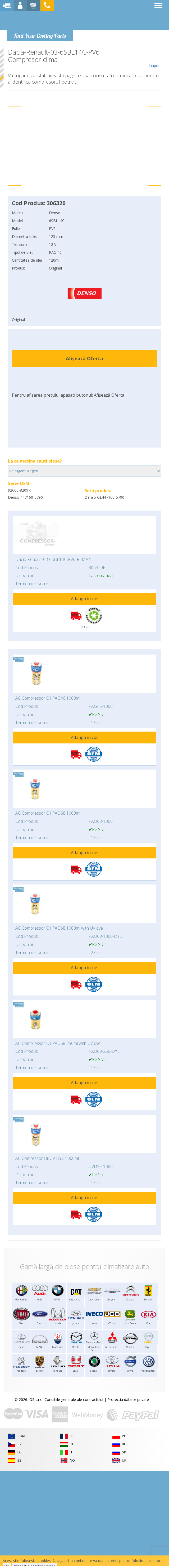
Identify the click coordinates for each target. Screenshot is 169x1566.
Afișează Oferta (84, 358)
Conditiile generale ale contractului (73, 1399)
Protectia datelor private (128, 1399)
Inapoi (154, 58)
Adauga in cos (84, 599)
